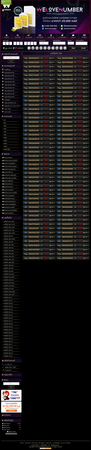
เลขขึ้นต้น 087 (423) (8, 259)
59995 (4, 143)
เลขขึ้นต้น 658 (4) (7, 327)
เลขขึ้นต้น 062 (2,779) (8, 224)
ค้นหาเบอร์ (27, 443)
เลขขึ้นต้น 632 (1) (7, 300)
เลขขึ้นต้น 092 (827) (8, 274)
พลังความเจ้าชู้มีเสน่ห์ (8, 163)
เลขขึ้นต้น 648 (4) (7, 324)
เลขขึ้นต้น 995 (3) (7, 350)
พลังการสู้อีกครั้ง (7, 181)
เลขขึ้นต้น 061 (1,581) (8, 221)
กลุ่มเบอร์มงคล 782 (8, 91)
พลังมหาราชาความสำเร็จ (9, 193)
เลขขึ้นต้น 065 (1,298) (8, 233)
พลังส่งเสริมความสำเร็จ (9, 178)
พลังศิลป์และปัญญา (8, 199)
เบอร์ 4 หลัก (6, 112)
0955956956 (44, 445)
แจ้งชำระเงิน (48, 443)
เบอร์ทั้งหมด (6, 70)
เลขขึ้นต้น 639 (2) (7, 306)
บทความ (63, 443)
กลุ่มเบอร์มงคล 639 (8, 88)
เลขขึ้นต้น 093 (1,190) (8, 277)
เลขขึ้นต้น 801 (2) (7, 330)
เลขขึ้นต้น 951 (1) (7, 344)
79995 (4, 146)
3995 (4, 126)
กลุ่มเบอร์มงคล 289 (8, 76)
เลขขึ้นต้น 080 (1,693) (8, 239)
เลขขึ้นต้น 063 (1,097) (8, 227)
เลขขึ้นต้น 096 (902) (8, 286)
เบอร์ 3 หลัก (6, 109)
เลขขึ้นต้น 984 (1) (7, 347)
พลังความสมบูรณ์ (7, 190)
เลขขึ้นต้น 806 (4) (7, 338)
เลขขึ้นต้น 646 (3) (7, 318)
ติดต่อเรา (68, 443)
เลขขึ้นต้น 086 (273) (8, 256)
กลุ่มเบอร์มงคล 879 (8, 97)
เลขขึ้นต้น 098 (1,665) (8, 292)
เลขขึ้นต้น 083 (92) (7, 248)
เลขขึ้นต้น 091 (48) (7, 271)
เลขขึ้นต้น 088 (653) (8, 262)
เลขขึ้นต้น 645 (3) (7, 315)
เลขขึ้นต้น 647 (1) (7, 321)
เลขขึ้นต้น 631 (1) (7, 297)
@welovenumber (55, 445)
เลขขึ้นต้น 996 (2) (7, 353)
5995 (4, 129)
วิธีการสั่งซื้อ (41, 443)
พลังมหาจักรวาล (7, 172)
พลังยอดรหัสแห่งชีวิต (8, 201)
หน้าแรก (22, 443)
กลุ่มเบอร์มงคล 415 (8, 79)
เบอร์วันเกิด (6, 100)
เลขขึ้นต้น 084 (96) (8, 251)
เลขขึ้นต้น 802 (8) (7, 333)
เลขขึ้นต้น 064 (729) (8, 230)
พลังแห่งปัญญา (7, 187)
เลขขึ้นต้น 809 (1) (7, 341)
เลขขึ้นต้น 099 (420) (8, 295)
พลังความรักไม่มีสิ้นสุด (9, 204)
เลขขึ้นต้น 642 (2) (7, 309)
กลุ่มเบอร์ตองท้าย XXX (9, 103)
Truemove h (7, 370)
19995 (4, 138)
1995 (4, 123)
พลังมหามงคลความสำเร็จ (9, 160)
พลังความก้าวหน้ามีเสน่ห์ (9, 210)
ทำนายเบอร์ (34, 443)
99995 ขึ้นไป (6, 149)
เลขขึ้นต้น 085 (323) (8, 254)
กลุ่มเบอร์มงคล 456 (8, 82)
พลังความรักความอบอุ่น (9, 166)
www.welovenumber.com (45, 447)
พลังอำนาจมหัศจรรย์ (8, 169)
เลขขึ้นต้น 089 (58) (7, 265)
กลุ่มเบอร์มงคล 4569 (8, 85)
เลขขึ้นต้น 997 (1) (7, 356)
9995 (4, 135)
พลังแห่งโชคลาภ (7, 184)
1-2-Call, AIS (7, 364)
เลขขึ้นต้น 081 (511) (7, 242)
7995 (4, 132)
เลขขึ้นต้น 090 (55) (7, 268)
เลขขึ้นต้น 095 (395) (8, 283)
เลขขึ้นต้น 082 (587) (8, 245)
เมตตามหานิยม (7, 158)
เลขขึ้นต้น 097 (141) (7, 289)
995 (4, 120)
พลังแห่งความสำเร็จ (8, 207)
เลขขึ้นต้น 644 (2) (7, 312)
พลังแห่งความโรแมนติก (9, 175)
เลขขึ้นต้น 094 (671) (8, 280)
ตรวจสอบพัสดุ (56, 443)
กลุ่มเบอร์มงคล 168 (8, 73)
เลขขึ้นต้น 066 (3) (7, 236)
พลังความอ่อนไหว (8, 213)
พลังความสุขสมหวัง (8, 196)
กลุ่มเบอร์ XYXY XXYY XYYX (11, 106)
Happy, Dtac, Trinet (9, 367)
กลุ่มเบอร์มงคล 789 (8, 94)
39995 (4, 141)
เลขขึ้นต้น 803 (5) (7, 336)
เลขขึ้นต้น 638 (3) (7, 303)
